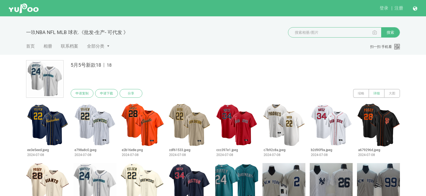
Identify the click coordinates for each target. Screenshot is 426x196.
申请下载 (106, 93)
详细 (376, 93)
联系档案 (69, 46)
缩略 (361, 93)
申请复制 (82, 93)
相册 (47, 46)
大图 (392, 93)
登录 (384, 8)
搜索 (390, 32)
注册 (398, 8)
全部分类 (95, 46)
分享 (131, 93)
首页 (30, 46)
